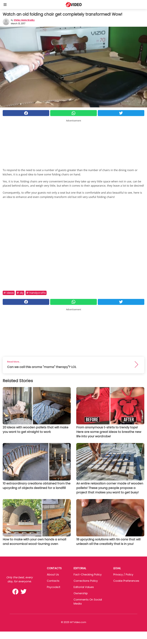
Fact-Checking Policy (88, 574)
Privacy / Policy (123, 574)
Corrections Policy (86, 581)
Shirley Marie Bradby (24, 20)
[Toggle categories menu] (5, 4)
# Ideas (8, 293)
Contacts (53, 581)
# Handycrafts (36, 293)
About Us (53, 574)
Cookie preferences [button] (126, 581)
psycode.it (53, 587)
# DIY (20, 293)
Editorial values (84, 587)
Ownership (81, 593)
